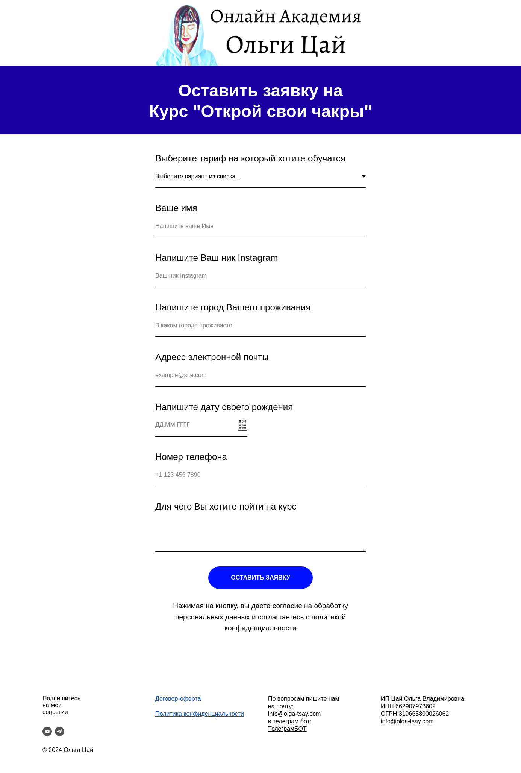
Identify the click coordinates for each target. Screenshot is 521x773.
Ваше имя (176, 208)
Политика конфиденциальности (199, 714)
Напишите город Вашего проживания (232, 307)
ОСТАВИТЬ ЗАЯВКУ (260, 577)
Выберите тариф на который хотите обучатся (250, 158)
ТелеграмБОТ (287, 729)
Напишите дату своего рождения (224, 407)
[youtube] (47, 731)
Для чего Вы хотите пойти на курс (226, 506)
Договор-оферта (178, 698)
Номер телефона (191, 457)
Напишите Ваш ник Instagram (216, 258)
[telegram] (59, 731)
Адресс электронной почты (211, 357)
